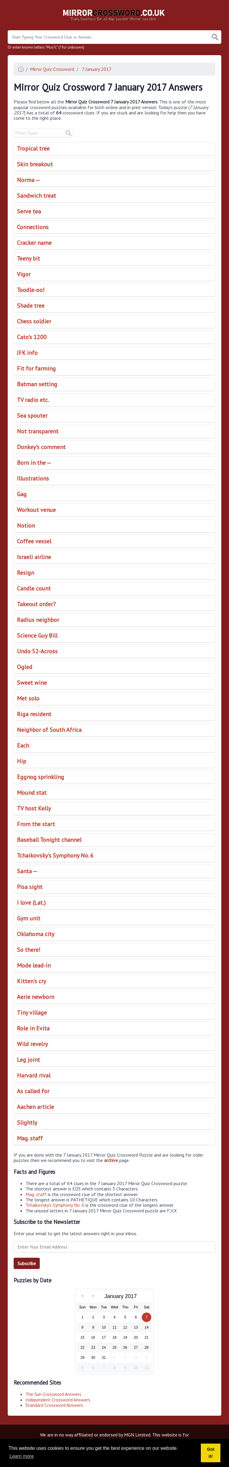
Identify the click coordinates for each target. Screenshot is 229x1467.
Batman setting (37, 384)
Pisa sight (29, 887)
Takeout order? (36, 604)
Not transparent (37, 431)
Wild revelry (32, 1044)
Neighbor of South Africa (49, 730)
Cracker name (34, 243)
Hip (21, 761)
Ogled (24, 667)
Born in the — (34, 463)
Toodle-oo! (30, 290)
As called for (33, 1091)
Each (23, 745)
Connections (33, 227)
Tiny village (32, 1012)
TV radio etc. (33, 400)
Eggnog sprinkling (40, 777)
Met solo (28, 698)
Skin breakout (35, 164)
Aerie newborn (35, 997)
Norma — (28, 180)
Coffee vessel (34, 541)
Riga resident (34, 714)
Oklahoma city (35, 934)
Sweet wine (32, 683)
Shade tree (30, 305)
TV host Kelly (34, 808)
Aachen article (35, 1107)
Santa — (27, 871)
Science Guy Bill (37, 635)
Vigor (24, 274)
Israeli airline (34, 557)
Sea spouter (32, 415)
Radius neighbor (38, 620)
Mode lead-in (34, 965)
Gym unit (28, 918)
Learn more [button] (21, 1456)
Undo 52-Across (37, 651)
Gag (22, 494)
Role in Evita (33, 1028)
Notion (26, 525)
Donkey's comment (41, 447)
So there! (28, 950)
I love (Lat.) (31, 902)
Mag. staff (30, 1138)
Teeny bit (28, 258)
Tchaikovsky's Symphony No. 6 (55, 855)
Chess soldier (34, 321)
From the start (36, 824)
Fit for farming (36, 368)
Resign (25, 573)
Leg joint (28, 1060)
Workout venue (36, 510)
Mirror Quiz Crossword (52, 69)
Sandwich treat (36, 195)
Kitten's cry (31, 981)
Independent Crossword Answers (58, 1400)
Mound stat (32, 792)
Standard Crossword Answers (54, 1405)
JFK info (27, 353)
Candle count (34, 588)
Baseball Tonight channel (49, 840)
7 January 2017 (96, 69)
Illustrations (33, 478)
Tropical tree (33, 148)
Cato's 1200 (32, 337)
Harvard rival (33, 1075)
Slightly (27, 1122)
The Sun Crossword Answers (53, 1394)
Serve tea (29, 211)
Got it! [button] (210, 1453)
